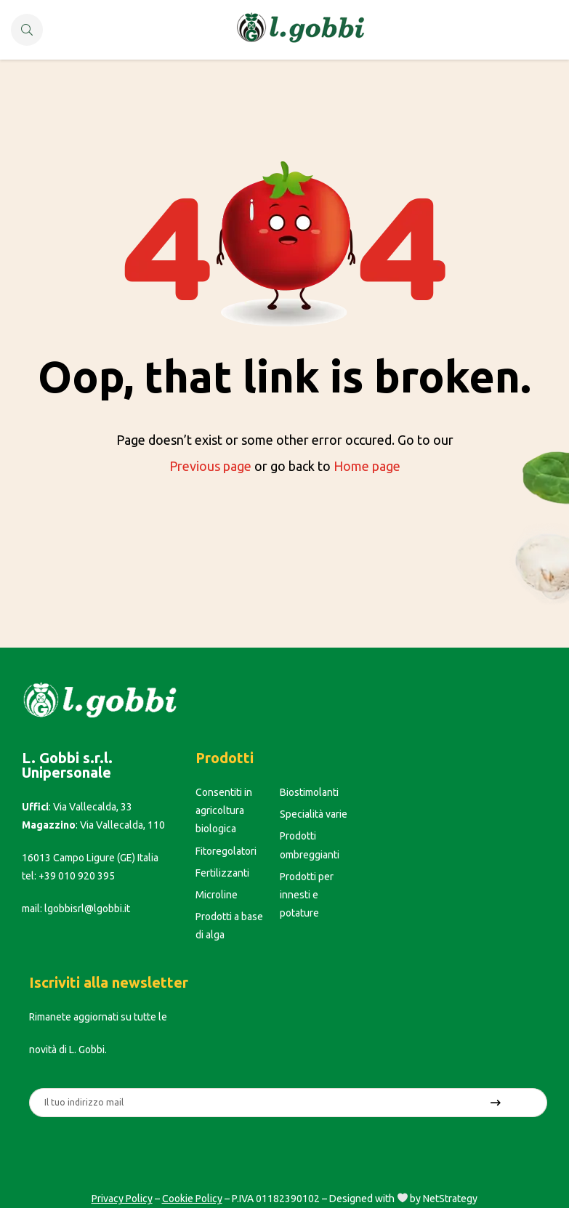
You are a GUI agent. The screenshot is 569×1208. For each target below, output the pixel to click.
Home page (367, 466)
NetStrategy (450, 1198)
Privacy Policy (122, 1198)
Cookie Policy (192, 1198)
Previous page (210, 466)
